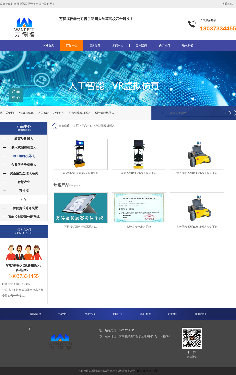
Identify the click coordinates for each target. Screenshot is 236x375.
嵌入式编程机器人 (23, 147)
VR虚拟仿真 (26, 112)
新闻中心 (118, 45)
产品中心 (71, 45)
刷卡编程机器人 (104, 112)
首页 (76, 125)
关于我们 (164, 45)
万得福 (24, 190)
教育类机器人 (23, 138)
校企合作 (59, 112)
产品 (24, 199)
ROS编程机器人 (104, 125)
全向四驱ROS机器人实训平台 (139, 173)
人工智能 (43, 112)
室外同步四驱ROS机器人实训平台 (197, 173)
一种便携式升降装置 (24, 208)
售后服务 (94, 45)
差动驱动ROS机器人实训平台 (80, 173)
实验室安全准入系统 (138, 226)
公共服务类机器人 (23, 164)
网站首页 (48, 45)
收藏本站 (227, 3)
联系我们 (187, 45)
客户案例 (141, 45)
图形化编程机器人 (80, 112)
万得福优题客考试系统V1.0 (80, 226)
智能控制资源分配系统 (24, 216)
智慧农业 (24, 182)
